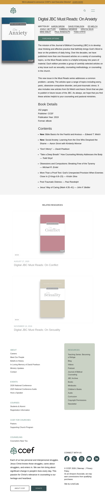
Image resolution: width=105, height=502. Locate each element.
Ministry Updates (17, 368)
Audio (70, 393)
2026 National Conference (21, 385)
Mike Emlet (45, 32)
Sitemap (80, 468)
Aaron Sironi (57, 26)
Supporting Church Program (21, 427)
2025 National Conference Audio (23, 389)
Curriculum (72, 397)
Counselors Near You (19, 441)
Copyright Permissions (77, 400)
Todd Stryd (79, 32)
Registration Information (20, 410)
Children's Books (75, 389)
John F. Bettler (48, 29)
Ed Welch (92, 26)
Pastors (13, 424)
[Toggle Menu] (93, 10)
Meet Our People (17, 357)
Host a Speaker (16, 393)
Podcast (71, 368)
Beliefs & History (17, 361)
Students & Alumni (17, 406)
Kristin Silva (87, 29)
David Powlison (76, 26)
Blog (70, 361)
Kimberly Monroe (68, 29)
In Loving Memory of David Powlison (25, 365)
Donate (38, 488)
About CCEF (20, 488)
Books (70, 382)
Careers (13, 354)
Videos (71, 365)
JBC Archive (73, 378)
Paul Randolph (62, 32)
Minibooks (72, 386)
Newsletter (72, 404)
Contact (13, 372)
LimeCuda (74, 484)
